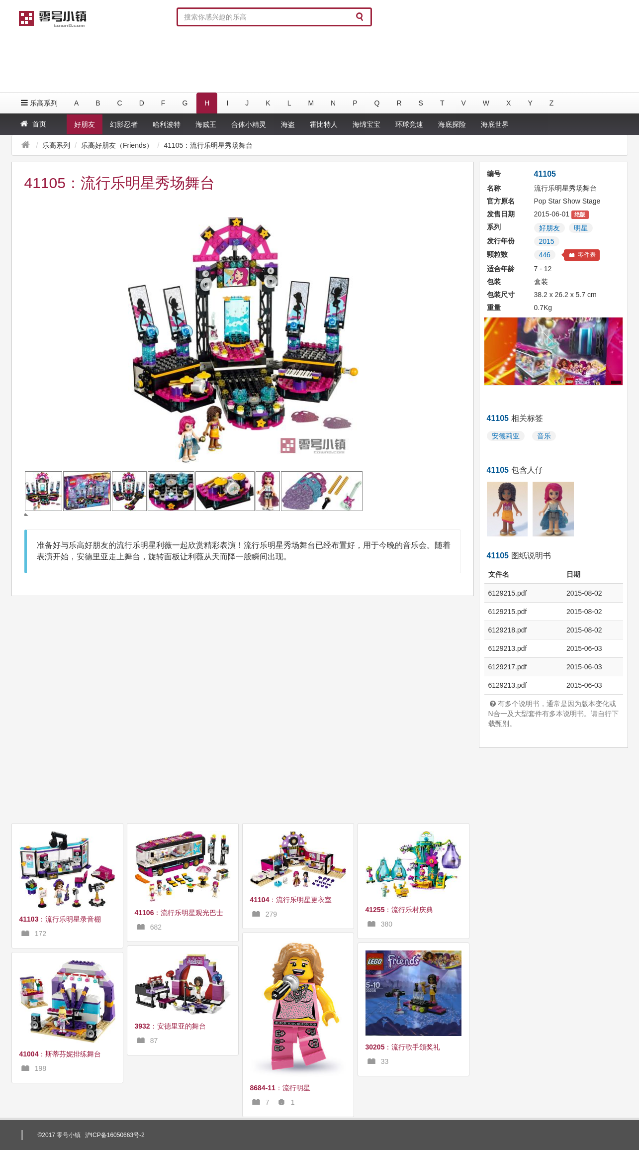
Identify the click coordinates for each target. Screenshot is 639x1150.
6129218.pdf (507, 630)
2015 (546, 241)
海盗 (288, 124)
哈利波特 (167, 124)
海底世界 (495, 124)
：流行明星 (280, 1088)
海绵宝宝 (366, 124)
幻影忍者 (124, 124)
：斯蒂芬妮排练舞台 (60, 1054)
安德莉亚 (506, 436)
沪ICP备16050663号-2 (115, 1135)
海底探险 (452, 124)
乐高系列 (38, 103)
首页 (32, 123)
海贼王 (205, 124)
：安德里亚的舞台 (170, 1026)
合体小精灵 (248, 124)
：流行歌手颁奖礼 (403, 1047)
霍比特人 (324, 124)
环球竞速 (409, 124)
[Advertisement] (320, 59)
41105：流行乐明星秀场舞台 (208, 145)
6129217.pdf (507, 667)
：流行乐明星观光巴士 (179, 913)
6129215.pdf (507, 593)
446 (544, 255)
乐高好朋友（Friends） (117, 145)
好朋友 (84, 124)
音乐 (544, 436)
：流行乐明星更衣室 (291, 900)
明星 (581, 228)
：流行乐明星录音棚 (60, 919)
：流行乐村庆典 (399, 910)
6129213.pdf (507, 648)
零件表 (582, 254)
